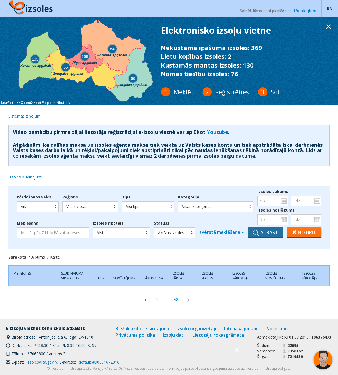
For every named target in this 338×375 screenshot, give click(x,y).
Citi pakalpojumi (241, 329)
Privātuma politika (135, 335)
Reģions (70, 197)
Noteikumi (277, 329)
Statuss (161, 223)
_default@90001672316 (98, 362)
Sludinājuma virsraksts (72, 275)
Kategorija (188, 197)
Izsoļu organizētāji (196, 329)
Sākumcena (153, 278)
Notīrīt (304, 232)
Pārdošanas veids (34, 197)
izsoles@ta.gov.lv (42, 362)
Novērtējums (124, 278)
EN (329, 8)
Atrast (265, 232)
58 (176, 300)
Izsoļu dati (174, 335)
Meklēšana (27, 223)
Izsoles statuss (207, 275)
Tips (126, 197)
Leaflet (7, 102)
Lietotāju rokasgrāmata (218, 335)
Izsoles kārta (178, 275)
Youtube (217, 132)
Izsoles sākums (272, 191)
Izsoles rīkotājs (108, 223)
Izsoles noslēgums (272, 210)
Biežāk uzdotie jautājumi (142, 329)
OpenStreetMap (35, 102)
